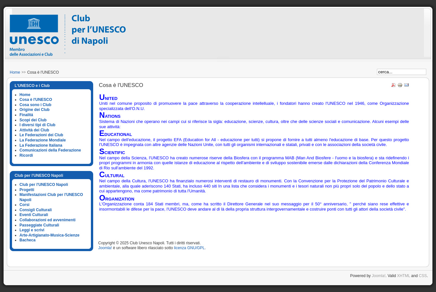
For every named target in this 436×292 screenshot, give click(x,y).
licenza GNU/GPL (189, 248)
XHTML (403, 276)
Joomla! (105, 248)
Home (15, 72)
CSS (423, 276)
